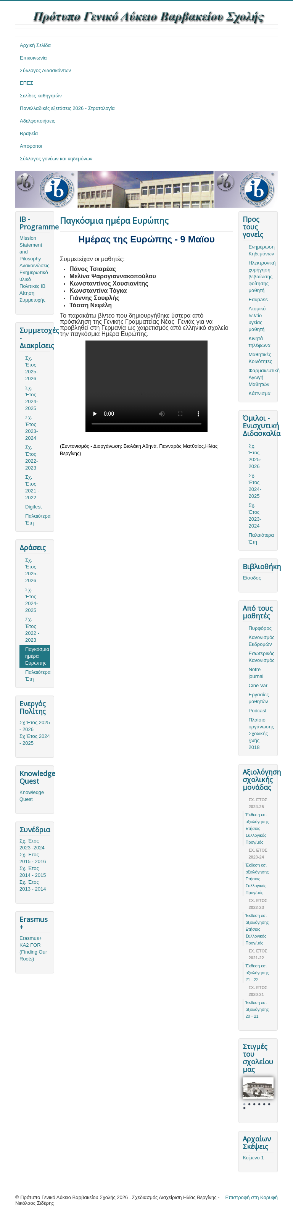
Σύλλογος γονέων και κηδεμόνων (56, 158)
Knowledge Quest (31, 795)
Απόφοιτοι (31, 146)
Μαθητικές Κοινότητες (260, 358)
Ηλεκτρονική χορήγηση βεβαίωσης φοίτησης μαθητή (260, 276)
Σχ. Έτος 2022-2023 (31, 457)
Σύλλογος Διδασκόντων (45, 70)
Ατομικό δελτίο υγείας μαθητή (257, 319)
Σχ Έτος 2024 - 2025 (34, 739)
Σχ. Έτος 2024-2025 (31, 398)
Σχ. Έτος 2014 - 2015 (32, 871)
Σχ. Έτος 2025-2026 (31, 368)
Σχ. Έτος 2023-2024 (31, 428)
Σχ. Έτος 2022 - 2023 (32, 630)
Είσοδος (252, 578)
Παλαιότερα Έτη (37, 519)
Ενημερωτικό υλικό (33, 276)
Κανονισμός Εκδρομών (260, 640)
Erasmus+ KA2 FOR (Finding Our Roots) (33, 948)
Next (264, 1093)
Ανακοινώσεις (34, 265)
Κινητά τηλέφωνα (259, 342)
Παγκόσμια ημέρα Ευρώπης (37, 656)
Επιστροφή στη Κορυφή (251, 1197)
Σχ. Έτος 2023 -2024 (32, 844)
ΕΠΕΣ (26, 83)
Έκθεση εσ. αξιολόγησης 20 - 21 (257, 1009)
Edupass (258, 299)
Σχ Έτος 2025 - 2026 (34, 726)
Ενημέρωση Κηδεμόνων (260, 250)
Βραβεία (29, 133)
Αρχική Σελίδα (35, 45)
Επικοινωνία (33, 58)
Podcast (257, 710)
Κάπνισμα (259, 393)
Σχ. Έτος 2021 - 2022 (32, 487)
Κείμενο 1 (253, 1158)
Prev (252, 1093)
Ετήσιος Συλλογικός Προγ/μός (255, 835)
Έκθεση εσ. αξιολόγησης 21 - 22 (257, 973)
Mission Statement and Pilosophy (30, 248)
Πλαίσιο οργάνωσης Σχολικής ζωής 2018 (260, 733)
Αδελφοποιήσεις (37, 121)
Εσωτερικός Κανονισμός (260, 656)
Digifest (33, 507)
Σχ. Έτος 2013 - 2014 (32, 885)
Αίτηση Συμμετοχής (32, 296)
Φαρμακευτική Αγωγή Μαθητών (260, 377)
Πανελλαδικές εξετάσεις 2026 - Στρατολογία (67, 108)
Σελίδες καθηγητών (41, 95)
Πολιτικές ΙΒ (32, 286)
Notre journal (255, 673)
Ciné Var (257, 685)
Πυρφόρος (259, 628)
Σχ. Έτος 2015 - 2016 (32, 858)
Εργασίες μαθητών (258, 698)
